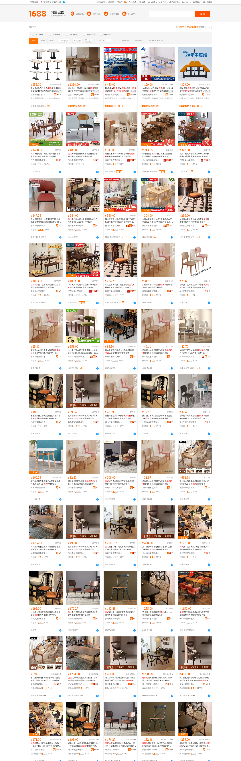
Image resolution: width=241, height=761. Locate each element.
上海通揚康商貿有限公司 (150, 422)
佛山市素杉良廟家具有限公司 (76, 488)
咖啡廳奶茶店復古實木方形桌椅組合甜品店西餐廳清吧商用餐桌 (157, 155)
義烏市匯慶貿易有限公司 (113, 553)
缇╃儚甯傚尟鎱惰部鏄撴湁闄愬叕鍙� (150, 684)
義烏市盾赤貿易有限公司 (113, 160)
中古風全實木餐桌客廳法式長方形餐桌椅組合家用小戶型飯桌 (82, 220)
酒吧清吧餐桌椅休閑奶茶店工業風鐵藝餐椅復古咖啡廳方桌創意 (194, 613)
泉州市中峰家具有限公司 (113, 357)
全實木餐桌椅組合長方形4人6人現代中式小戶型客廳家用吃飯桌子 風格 (195, 155)
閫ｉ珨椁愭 (161, 98)
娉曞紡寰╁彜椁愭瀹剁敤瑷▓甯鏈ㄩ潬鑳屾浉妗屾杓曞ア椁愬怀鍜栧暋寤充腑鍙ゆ (83, 744)
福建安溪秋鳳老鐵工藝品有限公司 (113, 619)
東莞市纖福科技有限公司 (188, 488)
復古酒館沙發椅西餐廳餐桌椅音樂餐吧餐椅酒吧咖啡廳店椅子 (120, 482)
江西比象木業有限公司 (188, 160)
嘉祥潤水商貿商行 (38, 291)
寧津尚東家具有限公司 (150, 619)
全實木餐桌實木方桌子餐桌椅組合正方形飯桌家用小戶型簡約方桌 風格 (157, 220)
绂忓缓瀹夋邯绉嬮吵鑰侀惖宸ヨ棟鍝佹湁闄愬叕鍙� (150, 750)
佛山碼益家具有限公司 (150, 357)
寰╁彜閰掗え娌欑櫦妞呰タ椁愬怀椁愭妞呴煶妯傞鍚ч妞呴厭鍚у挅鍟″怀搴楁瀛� (120, 744)
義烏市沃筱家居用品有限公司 (76, 226)
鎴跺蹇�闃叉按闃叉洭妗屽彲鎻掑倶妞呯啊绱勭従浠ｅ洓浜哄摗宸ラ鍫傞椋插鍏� (195, 89)
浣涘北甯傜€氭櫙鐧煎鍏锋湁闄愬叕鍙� (113, 684)
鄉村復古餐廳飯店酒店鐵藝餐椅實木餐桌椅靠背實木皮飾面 (120, 613)
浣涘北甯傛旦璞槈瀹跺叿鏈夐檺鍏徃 (188, 684)
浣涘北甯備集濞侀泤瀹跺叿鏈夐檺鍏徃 (76, 95)
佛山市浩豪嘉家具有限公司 (150, 553)
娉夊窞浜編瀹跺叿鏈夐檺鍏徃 (39, 750)
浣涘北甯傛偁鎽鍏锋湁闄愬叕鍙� (39, 95)
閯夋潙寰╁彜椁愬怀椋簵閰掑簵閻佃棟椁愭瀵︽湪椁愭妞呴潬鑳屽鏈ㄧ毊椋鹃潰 (157, 744)
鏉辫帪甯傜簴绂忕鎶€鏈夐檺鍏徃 (39, 684)
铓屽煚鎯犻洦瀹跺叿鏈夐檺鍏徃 (76, 684)
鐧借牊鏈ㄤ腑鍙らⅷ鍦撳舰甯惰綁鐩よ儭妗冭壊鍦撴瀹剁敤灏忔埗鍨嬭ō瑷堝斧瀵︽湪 (83, 89)
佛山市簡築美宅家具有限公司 (76, 160)
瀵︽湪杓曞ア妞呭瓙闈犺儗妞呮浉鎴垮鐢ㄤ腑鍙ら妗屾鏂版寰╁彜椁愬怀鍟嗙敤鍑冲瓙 (120, 679)
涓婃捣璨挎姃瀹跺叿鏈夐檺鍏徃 (76, 750)
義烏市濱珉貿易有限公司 (188, 357)
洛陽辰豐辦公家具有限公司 (76, 619)
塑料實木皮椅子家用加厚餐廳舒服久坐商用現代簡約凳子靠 (120, 155)
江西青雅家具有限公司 (39, 160)
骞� (59, 94)
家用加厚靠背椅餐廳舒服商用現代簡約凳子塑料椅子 (157, 286)
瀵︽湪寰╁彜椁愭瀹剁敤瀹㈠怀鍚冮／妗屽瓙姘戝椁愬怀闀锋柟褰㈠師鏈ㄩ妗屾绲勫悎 (46, 744)
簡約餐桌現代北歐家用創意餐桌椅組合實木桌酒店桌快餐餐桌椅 (45, 482)
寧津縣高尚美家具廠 (76, 357)
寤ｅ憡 (59, 91)
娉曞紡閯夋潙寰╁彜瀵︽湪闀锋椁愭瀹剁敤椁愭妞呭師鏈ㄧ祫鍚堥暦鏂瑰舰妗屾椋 (83, 679)
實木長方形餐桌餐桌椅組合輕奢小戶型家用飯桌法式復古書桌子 (194, 482)
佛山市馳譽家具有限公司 (39, 226)
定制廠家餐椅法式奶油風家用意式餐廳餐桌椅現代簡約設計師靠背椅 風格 (46, 220)
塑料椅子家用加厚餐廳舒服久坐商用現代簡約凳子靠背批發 (82, 482)
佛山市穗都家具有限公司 (150, 160)
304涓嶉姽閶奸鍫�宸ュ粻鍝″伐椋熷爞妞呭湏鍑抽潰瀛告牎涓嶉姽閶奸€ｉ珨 (157, 89)
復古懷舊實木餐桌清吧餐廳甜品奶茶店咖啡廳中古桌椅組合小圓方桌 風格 (120, 220)
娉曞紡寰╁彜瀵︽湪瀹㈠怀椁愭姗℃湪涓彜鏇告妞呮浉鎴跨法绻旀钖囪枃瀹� (195, 744)
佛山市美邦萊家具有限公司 (113, 422)
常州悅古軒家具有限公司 (188, 226)
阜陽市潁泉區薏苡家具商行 (150, 291)
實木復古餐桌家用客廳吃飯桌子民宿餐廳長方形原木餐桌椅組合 (194, 548)
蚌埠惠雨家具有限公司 (39, 553)
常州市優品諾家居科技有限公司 (113, 291)
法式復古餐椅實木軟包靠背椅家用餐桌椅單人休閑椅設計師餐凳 (194, 220)
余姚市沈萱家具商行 (113, 488)
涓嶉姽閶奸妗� (149, 98)
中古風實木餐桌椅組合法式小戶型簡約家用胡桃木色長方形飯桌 (82, 286)
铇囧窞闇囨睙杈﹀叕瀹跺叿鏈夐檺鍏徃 (150, 95)
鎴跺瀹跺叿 (184, 98)
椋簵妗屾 (55, 98)
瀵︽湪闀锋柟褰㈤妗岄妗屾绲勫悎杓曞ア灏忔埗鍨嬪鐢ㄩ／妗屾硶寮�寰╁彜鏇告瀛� (46, 679)
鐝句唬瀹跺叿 (195, 98)
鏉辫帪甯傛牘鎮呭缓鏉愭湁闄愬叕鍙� (188, 95)
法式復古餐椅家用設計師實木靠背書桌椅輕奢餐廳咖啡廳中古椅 (157, 417)
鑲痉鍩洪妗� (125, 98)
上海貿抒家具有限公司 (39, 619)
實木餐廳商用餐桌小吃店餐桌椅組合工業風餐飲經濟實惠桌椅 (120, 351)
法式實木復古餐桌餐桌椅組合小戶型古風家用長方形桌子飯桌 (45, 286)
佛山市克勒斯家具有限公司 (188, 619)
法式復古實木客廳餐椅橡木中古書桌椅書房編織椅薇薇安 (157, 613)
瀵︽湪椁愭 (36, 98)
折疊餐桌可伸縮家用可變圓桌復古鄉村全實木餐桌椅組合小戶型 (45, 155)
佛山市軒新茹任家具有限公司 (39, 357)
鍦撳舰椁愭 (94, 98)
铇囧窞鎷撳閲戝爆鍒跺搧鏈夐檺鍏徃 (113, 95)
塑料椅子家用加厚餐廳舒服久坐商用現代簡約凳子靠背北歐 (194, 351)
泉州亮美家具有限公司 (188, 553)
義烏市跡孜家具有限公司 (76, 422)
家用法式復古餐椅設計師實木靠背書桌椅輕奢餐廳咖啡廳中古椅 (45, 417)
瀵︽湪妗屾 (46, 98)
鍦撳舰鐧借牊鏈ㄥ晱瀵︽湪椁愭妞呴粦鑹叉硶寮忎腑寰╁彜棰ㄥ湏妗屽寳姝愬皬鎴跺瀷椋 (157, 679)
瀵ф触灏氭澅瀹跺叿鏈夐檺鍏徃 (188, 750)
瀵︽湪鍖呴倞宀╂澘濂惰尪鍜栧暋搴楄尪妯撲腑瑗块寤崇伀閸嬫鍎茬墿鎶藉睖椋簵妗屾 (46, 89)
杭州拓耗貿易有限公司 (188, 291)
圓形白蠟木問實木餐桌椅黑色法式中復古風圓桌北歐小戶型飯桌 (120, 548)
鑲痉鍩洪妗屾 (111, 98)
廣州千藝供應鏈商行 (188, 422)
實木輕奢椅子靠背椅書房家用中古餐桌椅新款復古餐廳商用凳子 (82, 417)
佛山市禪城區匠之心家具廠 (39, 422)
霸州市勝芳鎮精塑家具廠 (39, 488)
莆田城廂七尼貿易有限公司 (150, 488)
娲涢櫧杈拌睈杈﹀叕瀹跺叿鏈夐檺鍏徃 (113, 750)
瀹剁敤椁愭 (83, 98)
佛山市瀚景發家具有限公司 (76, 553)
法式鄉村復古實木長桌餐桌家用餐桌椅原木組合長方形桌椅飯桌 (45, 548)
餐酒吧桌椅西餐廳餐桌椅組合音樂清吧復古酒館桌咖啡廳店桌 (82, 155)
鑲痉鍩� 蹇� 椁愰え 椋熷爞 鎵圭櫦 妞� (120, 89)
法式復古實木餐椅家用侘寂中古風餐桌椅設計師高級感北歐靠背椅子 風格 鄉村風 (83, 351)
